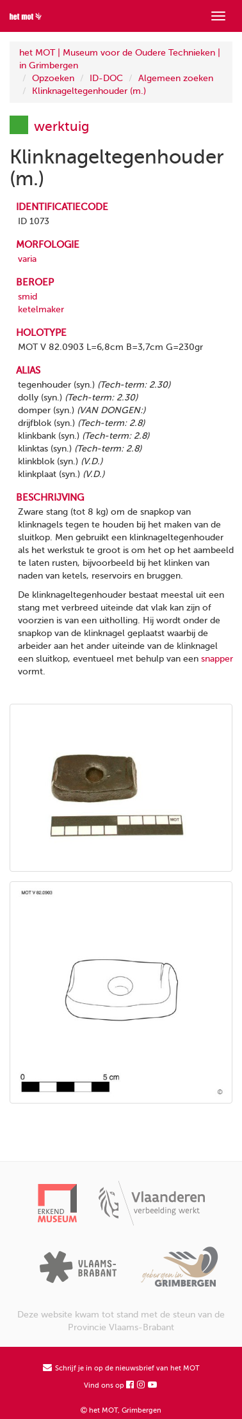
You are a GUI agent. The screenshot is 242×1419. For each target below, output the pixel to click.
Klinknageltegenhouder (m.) (89, 91)
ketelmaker (41, 309)
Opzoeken (53, 78)
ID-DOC (106, 78)
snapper (217, 659)
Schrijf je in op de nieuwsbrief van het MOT (121, 1368)
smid (27, 296)
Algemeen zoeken (175, 78)
